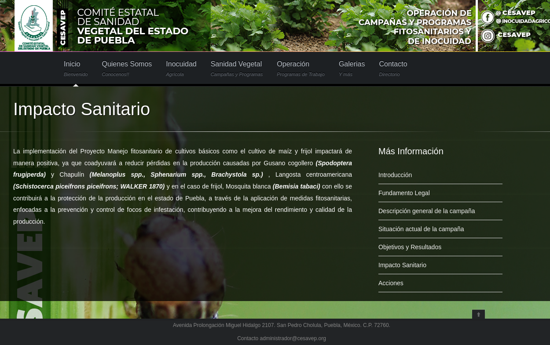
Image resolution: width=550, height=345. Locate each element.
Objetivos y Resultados (409, 247)
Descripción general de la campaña (426, 210)
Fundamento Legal (404, 192)
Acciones (390, 283)
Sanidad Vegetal (237, 69)
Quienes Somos (127, 69)
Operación (301, 69)
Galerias (352, 69)
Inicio (76, 69)
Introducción (395, 174)
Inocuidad (181, 69)
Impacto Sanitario (402, 265)
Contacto (393, 69)
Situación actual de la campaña (421, 228)
